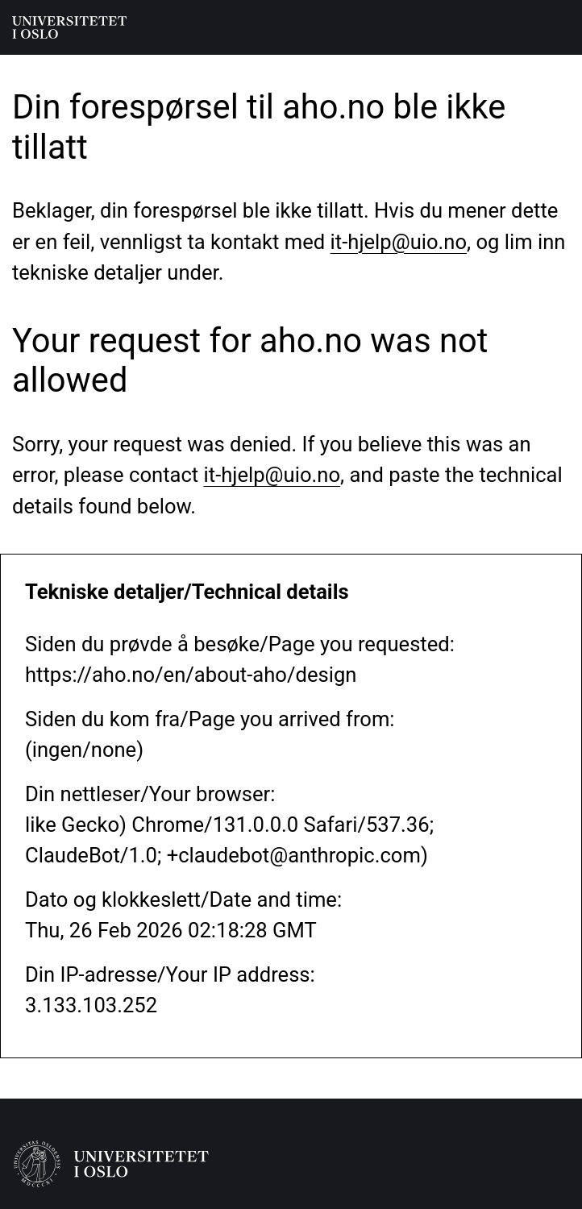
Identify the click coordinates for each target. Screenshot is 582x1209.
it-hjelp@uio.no (398, 242)
